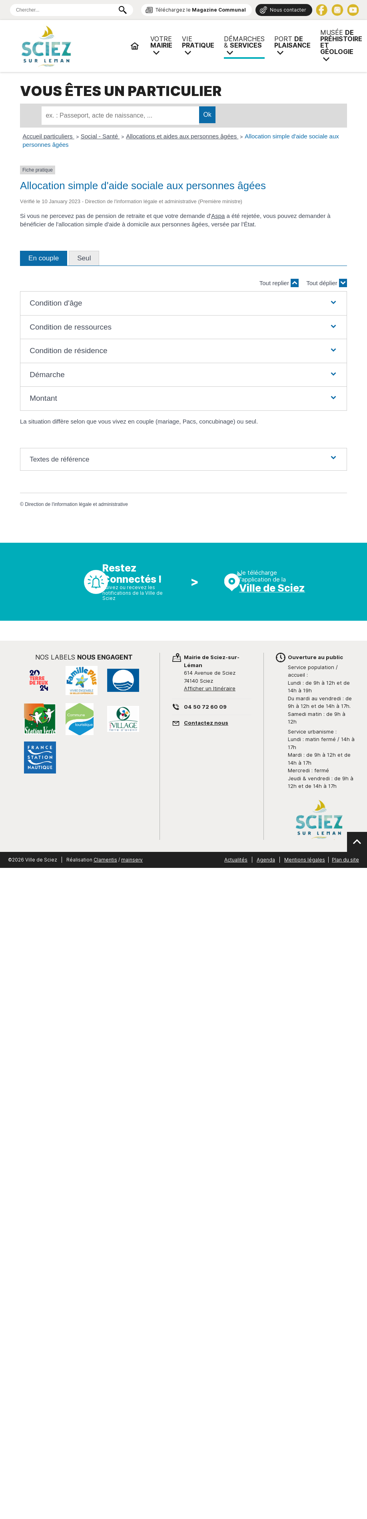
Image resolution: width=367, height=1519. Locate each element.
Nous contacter (288, 10)
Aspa (218, 215)
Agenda (266, 860)
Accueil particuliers (48, 136)
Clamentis (105, 860)
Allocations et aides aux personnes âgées (182, 136)
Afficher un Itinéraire (209, 688)
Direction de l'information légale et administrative (76, 504)
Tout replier (279, 283)
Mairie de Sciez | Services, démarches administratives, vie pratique (72, 46)
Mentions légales (304, 860)
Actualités (235, 860)
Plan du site (345, 860)
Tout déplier (326, 283)
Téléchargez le (201, 10)
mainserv (132, 860)
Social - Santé (100, 136)
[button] (183, 303)
